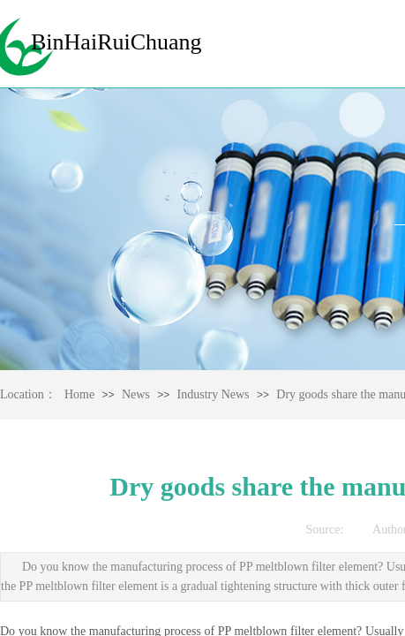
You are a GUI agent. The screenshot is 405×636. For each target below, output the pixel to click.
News (136, 394)
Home (79, 394)
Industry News (213, 394)
